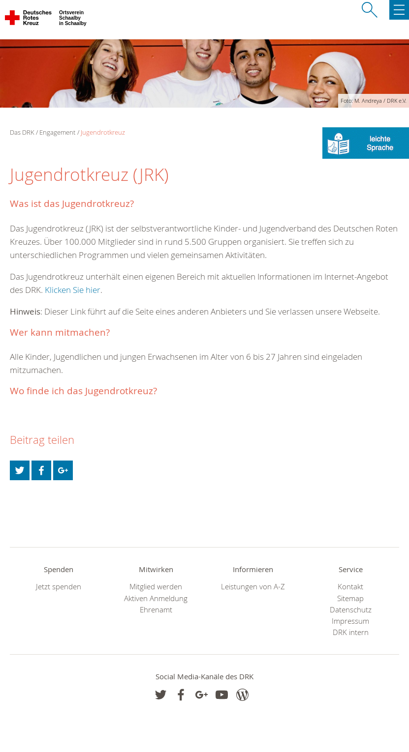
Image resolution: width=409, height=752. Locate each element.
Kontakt (350, 586)
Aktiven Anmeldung (156, 598)
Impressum (350, 621)
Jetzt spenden (58, 586)
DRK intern (351, 632)
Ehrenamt (156, 609)
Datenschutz (351, 609)
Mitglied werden (155, 586)
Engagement (57, 132)
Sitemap (350, 598)
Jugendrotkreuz (103, 132)
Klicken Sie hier (72, 289)
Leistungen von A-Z (253, 586)
